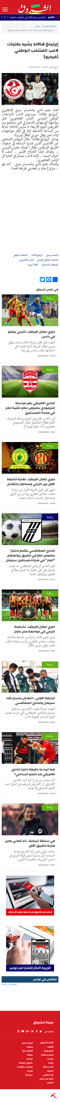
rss (32, 1031)
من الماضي (48, 1075)
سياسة (29, 1075)
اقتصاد (50, 1047)
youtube (23, 1031)
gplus (27, 1031)
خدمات (29, 1059)
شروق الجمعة (26, 1063)
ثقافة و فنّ (27, 1051)
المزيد (5, 9)
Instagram (18, 1031)
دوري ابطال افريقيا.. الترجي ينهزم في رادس (31, 334)
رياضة (37, 26)
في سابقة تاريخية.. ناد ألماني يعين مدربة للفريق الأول (30, 843)
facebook (37, 1031)
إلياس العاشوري (26, 260)
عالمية (50, 1071)
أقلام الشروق (47, 1042)
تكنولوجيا (49, 1051)
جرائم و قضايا (47, 1055)
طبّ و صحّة (48, 1067)
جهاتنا (30, 1055)
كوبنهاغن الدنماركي (50, 265)
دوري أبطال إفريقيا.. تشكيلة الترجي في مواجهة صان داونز (34, 629)
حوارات (50, 1059)
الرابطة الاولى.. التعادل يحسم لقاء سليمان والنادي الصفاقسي (30, 700)
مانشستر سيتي (52, 255)
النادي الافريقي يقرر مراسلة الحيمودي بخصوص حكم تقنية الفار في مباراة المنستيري (30, 408)
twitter (41, 1031)
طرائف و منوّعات (25, 1067)
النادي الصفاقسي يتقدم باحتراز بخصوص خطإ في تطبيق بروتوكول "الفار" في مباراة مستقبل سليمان (30, 555)
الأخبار (51, 17)
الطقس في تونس (30, 995)
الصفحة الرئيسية (49, 26)
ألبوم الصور (27, 1043)
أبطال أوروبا (33, 265)
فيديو (30, 1071)
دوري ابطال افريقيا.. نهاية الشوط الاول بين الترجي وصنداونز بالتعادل (31, 481)
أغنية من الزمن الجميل (46, 1080)
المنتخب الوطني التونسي (47, 260)
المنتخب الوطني (21, 255)
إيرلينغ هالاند (37, 255)
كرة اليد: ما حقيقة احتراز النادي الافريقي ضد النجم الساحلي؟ (33, 771)
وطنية (30, 1047)
